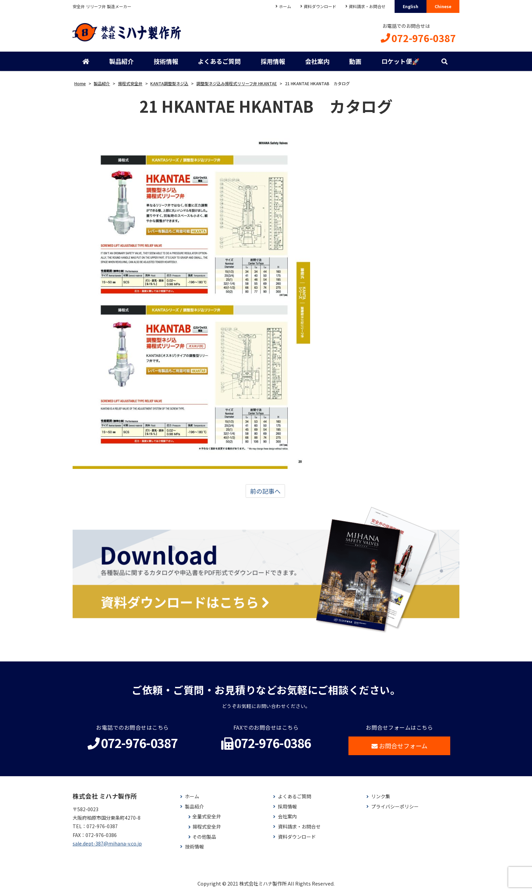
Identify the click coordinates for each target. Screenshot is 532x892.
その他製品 (204, 837)
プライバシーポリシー (395, 806)
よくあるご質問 (219, 61)
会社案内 (317, 61)
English (410, 6)
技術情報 (166, 61)
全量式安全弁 (206, 816)
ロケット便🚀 (400, 61)
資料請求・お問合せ (367, 6)
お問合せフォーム (400, 745)
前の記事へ (265, 491)
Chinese (443, 6)
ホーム (285, 6)
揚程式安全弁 (206, 826)
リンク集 (380, 796)
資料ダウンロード (320, 6)
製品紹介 (121, 61)
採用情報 (273, 61)
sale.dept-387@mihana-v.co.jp (107, 843)
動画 (355, 61)
